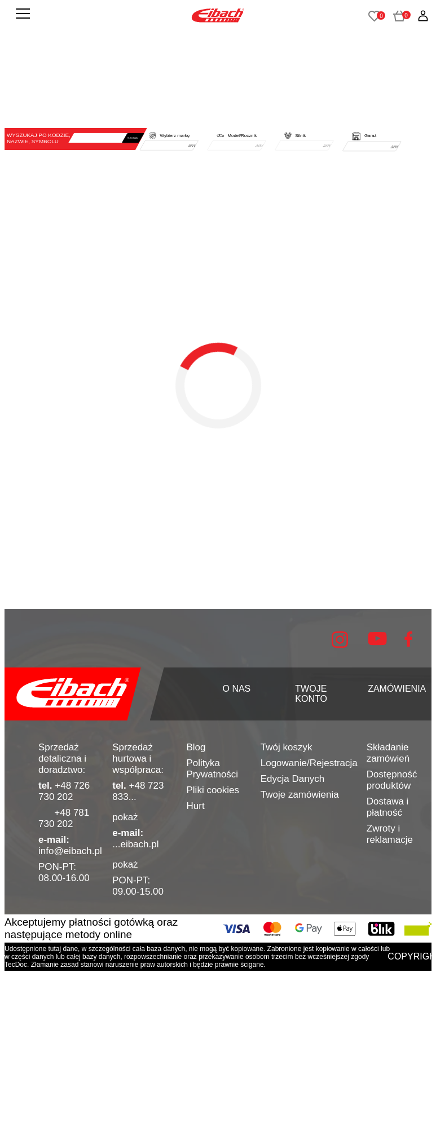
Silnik (300, 135)
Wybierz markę (175, 135)
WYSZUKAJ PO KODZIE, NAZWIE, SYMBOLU (39, 138)
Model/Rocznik (242, 135)
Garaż (370, 135)
